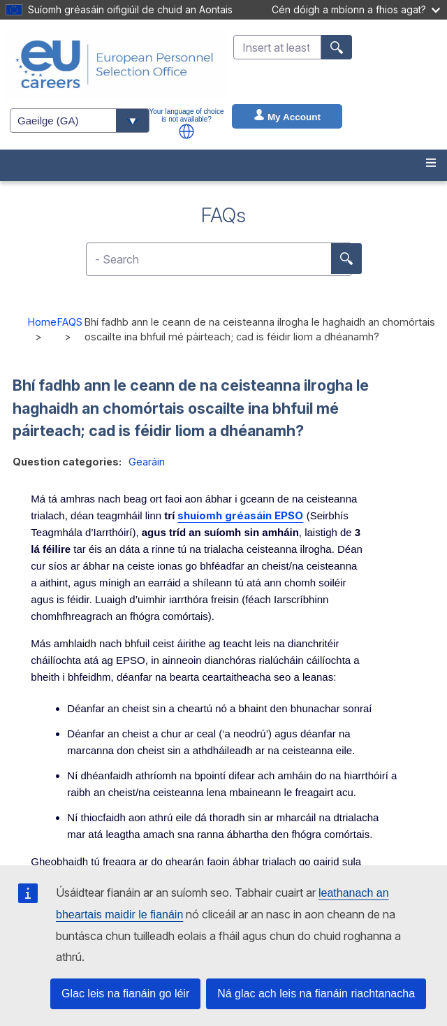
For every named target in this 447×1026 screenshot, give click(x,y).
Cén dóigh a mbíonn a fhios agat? (356, 9)
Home (42, 322)
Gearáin (147, 462)
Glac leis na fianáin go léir (125, 993)
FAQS (69, 322)
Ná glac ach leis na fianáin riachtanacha (316, 993)
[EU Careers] (114, 64)
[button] (186, 131)
